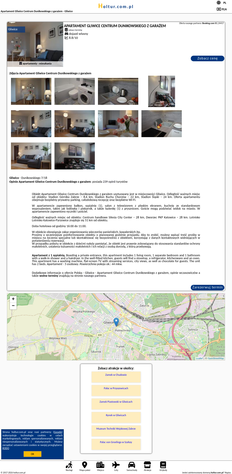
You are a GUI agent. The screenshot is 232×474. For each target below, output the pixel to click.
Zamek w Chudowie (116, 374)
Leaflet (199, 358)
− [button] (13, 306)
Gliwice (12, 29)
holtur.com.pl (116, 6)
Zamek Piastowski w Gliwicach (116, 401)
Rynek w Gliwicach (116, 415)
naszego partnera (95, 276)
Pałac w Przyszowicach (116, 388)
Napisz (228, 472)
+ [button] (13, 299)
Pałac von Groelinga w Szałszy (116, 442)
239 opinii (109, 182)
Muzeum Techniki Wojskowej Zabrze (116, 428)
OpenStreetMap (216, 358)
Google (58, 432)
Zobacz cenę (207, 58)
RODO (5, 448)
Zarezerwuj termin (208, 287)
